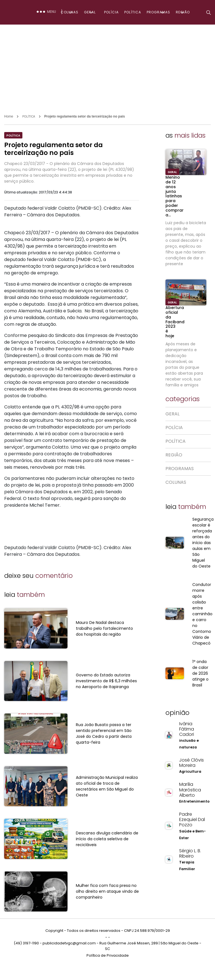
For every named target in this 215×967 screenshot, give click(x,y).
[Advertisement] (107, 66)
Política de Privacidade (108, 955)
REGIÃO (183, 12)
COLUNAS (69, 12)
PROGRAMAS (158, 12)
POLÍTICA (132, 12)
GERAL (90, 12)
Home (8, 116)
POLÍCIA (111, 12)
